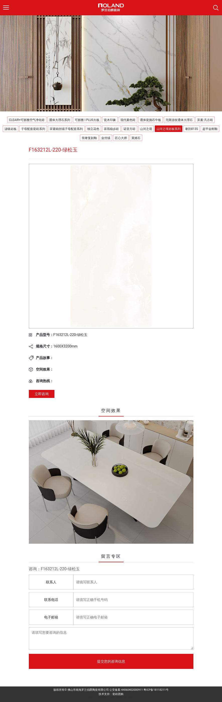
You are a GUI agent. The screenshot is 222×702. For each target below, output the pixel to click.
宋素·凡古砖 (205, 120)
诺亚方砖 (129, 129)
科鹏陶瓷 (129, 698)
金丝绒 (105, 138)
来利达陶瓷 (117, 698)
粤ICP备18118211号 (156, 689)
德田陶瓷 (103, 698)
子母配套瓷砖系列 (33, 129)
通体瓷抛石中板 (150, 120)
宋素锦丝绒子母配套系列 (66, 129)
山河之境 (146, 129)
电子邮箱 (51, 617)
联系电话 (51, 600)
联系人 (51, 582)
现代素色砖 (127, 120)
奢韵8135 (191, 129)
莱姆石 (135, 138)
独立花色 (93, 129)
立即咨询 (42, 394)
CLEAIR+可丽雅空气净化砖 (27, 120)
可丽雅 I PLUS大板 (87, 120)
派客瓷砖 (92, 698)
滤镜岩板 (11, 129)
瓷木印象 (110, 120)
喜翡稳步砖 (111, 129)
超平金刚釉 (209, 129)
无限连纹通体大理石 (179, 120)
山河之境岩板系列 (169, 129)
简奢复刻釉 (89, 138)
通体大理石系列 (59, 120)
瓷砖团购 (117, 694)
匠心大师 (121, 138)
